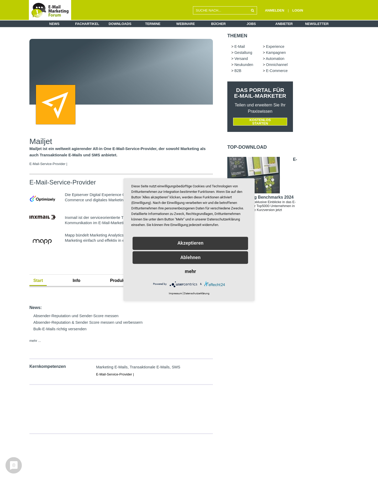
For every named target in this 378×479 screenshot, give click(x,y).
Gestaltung (243, 52)
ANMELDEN (274, 10)
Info (76, 280)
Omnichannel (277, 65)
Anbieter (284, 24)
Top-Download (247, 147)
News (54, 24)
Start (38, 280)
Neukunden (243, 65)
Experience (275, 46)
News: (35, 307)
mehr (190, 271)
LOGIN (297, 10)
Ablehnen (190, 257)
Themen (237, 35)
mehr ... (35, 341)
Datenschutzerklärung (196, 293)
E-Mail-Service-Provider (62, 182)
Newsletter (317, 24)
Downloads (120, 24)
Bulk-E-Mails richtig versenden (60, 329)
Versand (241, 58)
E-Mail (239, 46)
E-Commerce (276, 71)
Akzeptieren (190, 243)
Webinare (185, 24)
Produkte (119, 280)
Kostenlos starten (260, 121)
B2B (237, 71)
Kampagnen (276, 52)
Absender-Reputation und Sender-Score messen (75, 315)
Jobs (251, 24)
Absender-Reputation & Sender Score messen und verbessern (88, 322)
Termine (153, 24)
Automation (275, 58)
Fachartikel (87, 24)
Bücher (218, 24)
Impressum (175, 293)
